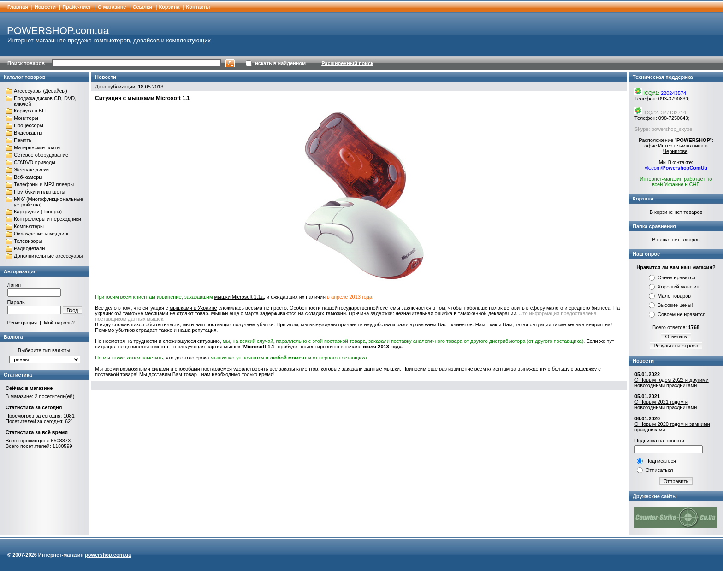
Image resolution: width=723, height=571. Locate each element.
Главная (17, 7)
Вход (72, 310)
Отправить (676, 481)
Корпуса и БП (30, 110)
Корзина (169, 7)
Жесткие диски (31, 169)
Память (22, 140)
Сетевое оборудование (41, 155)
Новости (45, 7)
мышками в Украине (193, 308)
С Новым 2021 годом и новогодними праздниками (665, 404)
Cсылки (143, 7)
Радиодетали (29, 248)
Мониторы (26, 118)
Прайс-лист (76, 7)
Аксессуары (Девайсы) (40, 91)
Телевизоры (28, 241)
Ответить (676, 336)
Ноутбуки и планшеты (39, 191)
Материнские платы (37, 147)
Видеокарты (28, 132)
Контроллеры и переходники (47, 219)
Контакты (198, 7)
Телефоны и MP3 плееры (44, 184)
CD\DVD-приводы (34, 162)
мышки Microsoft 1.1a (239, 297)
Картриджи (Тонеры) (38, 211)
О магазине (112, 7)
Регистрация (22, 322)
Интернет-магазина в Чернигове (682, 148)
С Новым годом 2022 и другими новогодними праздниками (671, 382)
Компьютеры (29, 226)
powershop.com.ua (108, 555)
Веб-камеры (28, 177)
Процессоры (28, 125)
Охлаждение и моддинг (41, 233)
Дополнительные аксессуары (48, 256)
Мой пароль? (59, 322)
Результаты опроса (676, 345)
